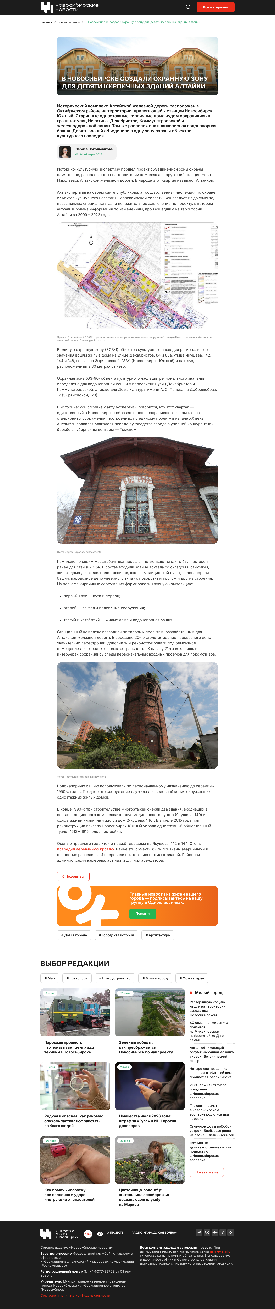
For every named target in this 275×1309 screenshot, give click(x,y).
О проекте (115, 1232)
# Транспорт (77, 978)
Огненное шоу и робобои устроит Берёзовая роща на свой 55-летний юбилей (212, 1130)
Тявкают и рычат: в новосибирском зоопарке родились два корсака (209, 1112)
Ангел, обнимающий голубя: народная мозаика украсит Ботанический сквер (212, 1054)
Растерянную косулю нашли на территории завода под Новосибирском (208, 1008)
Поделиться (73, 876)
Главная (46, 22)
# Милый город (155, 978)
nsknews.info (220, 1251)
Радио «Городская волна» (154, 1232)
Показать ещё (206, 1172)
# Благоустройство (115, 978)
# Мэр (50, 978)
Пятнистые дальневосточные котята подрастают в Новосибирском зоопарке (210, 1151)
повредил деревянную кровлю (85, 849)
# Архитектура (158, 935)
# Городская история (116, 935)
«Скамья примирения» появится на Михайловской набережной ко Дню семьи (209, 1031)
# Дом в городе (74, 935)
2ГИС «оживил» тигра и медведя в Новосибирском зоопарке (208, 1091)
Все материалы (215, 7)
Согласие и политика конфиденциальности (75, 1295)
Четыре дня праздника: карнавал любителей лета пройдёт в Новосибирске (211, 1072)
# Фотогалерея (192, 978)
